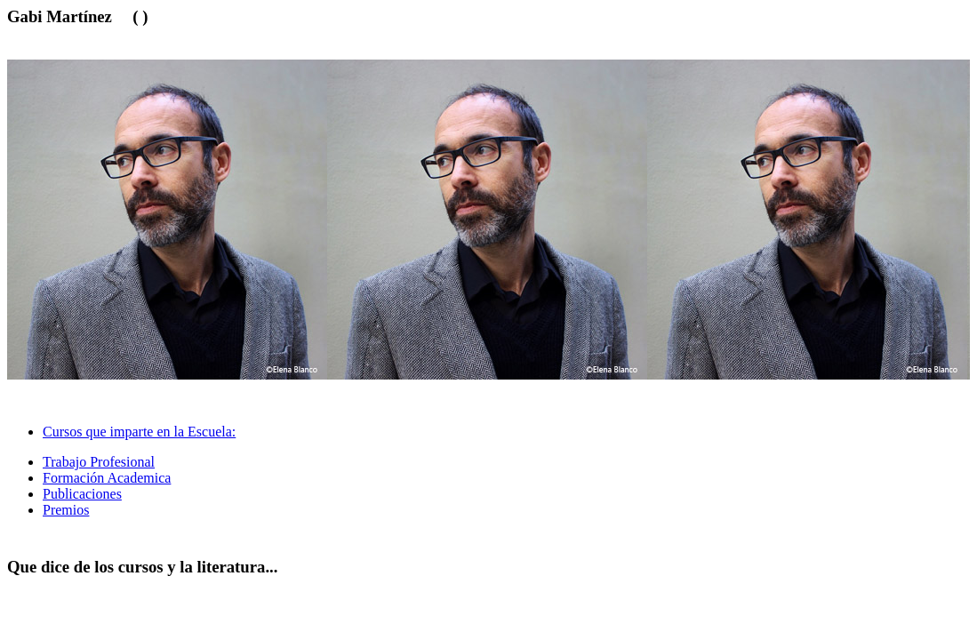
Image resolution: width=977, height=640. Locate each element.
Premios (66, 509)
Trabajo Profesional (99, 461)
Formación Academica (107, 477)
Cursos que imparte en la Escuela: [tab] (139, 431)
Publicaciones (82, 493)
